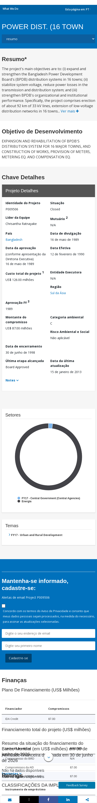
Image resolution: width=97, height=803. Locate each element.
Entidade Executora (65, 272)
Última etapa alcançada (25, 361)
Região (55, 287)
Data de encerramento (24, 346)
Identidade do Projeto (23, 203)
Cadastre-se (18, 658)
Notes (10, 380)
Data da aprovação (21, 248)
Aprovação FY (17, 302)
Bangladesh (14, 239)
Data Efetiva (60, 248)
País (9, 233)
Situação (57, 203)
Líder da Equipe (18, 217)
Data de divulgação (65, 233)
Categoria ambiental (66, 317)
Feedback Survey (76, 785)
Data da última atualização (62, 363)
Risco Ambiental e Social (69, 332)
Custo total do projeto (25, 273)
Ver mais (70, 111)
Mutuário (59, 218)
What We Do (10, 9)
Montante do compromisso (16, 319)
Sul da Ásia (58, 293)
